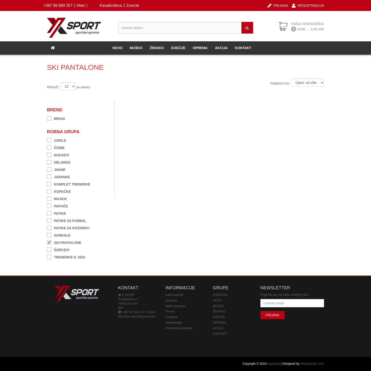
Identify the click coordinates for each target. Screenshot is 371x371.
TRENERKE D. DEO (66, 256)
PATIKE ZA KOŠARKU (68, 227)
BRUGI (56, 118)
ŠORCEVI (58, 249)
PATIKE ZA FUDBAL (66, 220)
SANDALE (59, 235)
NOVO (117, 48)
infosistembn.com (312, 363)
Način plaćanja (176, 306)
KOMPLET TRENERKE (68, 184)
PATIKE (56, 213)
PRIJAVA (277, 5)
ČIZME (56, 147)
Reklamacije (174, 322)
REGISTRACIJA (308, 5)
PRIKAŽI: (53, 87)
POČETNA (220, 295)
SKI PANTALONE (64, 242)
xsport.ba (273, 363)
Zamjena (171, 317)
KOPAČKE (59, 191)
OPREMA (200, 48)
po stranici (83, 87)
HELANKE (59, 162)
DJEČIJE (178, 48)
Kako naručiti (174, 295)
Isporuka (171, 300)
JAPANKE (58, 176)
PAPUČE (57, 205)
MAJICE (57, 198)
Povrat (170, 311)
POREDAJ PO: (280, 83)
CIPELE (56, 140)
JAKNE (56, 169)
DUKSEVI (58, 154)
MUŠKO (136, 48)
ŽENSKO (157, 48)
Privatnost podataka (179, 328)
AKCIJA (221, 48)
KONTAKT (243, 48)
